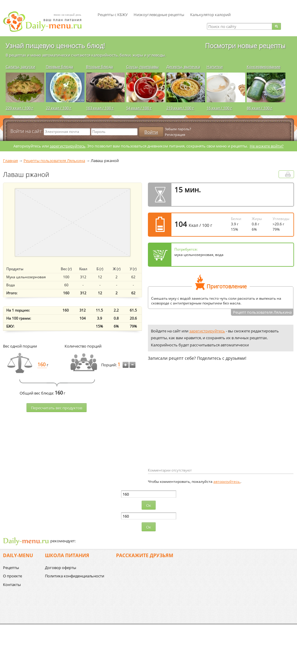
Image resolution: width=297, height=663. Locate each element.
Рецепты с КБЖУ (113, 14)
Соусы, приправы (142, 66)
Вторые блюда (99, 66)
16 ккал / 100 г (219, 108)
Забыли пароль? (178, 129)
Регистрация (175, 134)
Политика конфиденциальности (74, 576)
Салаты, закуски (20, 66)
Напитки (215, 66)
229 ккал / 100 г (19, 108)
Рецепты (11, 567)
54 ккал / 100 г (139, 108)
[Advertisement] (190, 424)
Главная (10, 160)
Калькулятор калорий (210, 14)
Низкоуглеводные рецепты (159, 14)
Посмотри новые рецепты (245, 45)
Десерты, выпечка (183, 66)
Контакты (12, 584)
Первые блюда (59, 66)
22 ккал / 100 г (58, 108)
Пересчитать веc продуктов (56, 408)
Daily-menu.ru (46, 21)
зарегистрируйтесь (67, 146)
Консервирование (263, 66)
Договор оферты (60, 567)
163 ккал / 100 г (100, 108)
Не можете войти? (267, 146)
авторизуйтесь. (226, 481)
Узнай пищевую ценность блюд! (55, 45)
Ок (148, 505)
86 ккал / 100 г (259, 108)
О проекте (12, 576)
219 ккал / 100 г (180, 108)
